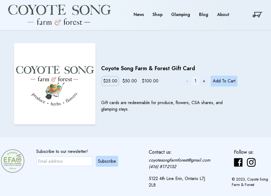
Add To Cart (224, 81)
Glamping (180, 14)
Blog (203, 14)
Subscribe (107, 161)
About (223, 14)
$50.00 (129, 81)
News (139, 14)
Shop (158, 14)
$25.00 (110, 81)
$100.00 (150, 81)
